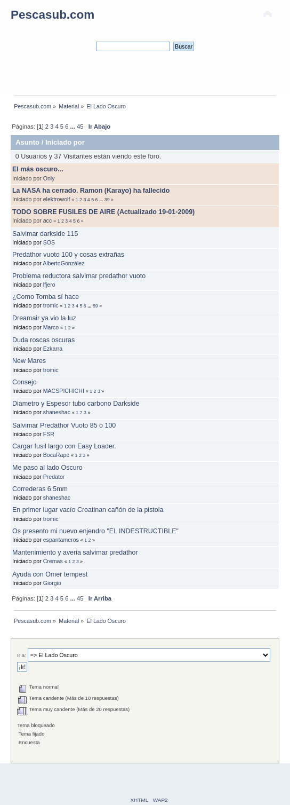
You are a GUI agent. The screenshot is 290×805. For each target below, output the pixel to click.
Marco (51, 327)
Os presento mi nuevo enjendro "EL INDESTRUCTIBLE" (95, 531)
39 (107, 199)
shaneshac (56, 412)
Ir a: (21, 655)
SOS (49, 242)
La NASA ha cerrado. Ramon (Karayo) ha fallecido (91, 190)
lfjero (49, 284)
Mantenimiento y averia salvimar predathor (75, 552)
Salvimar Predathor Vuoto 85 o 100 (64, 425)
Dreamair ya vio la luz (44, 318)
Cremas (53, 561)
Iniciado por (65, 142)
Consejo (24, 382)
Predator (54, 476)
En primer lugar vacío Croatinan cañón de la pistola (87, 510)
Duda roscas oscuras (43, 340)
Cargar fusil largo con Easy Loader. (64, 446)
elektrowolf (56, 199)
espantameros (61, 539)
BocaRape (56, 455)
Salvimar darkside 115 (45, 234)
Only (49, 178)
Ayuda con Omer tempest (49, 574)
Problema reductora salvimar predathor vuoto (79, 276)
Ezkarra (53, 348)
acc (47, 220)
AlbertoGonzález (63, 263)
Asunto (27, 142)
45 (80, 126)
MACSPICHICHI (63, 391)
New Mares (29, 361)
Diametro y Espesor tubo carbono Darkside (75, 403)
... (73, 126)
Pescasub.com (52, 14)
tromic (51, 305)
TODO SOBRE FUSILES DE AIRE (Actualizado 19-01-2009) (103, 212)
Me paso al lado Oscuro (47, 467)
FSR (48, 434)
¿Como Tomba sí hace (45, 297)
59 (95, 306)
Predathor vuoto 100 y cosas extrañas (68, 254)
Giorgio (52, 583)
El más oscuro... (37, 169)
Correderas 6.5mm (40, 489)
